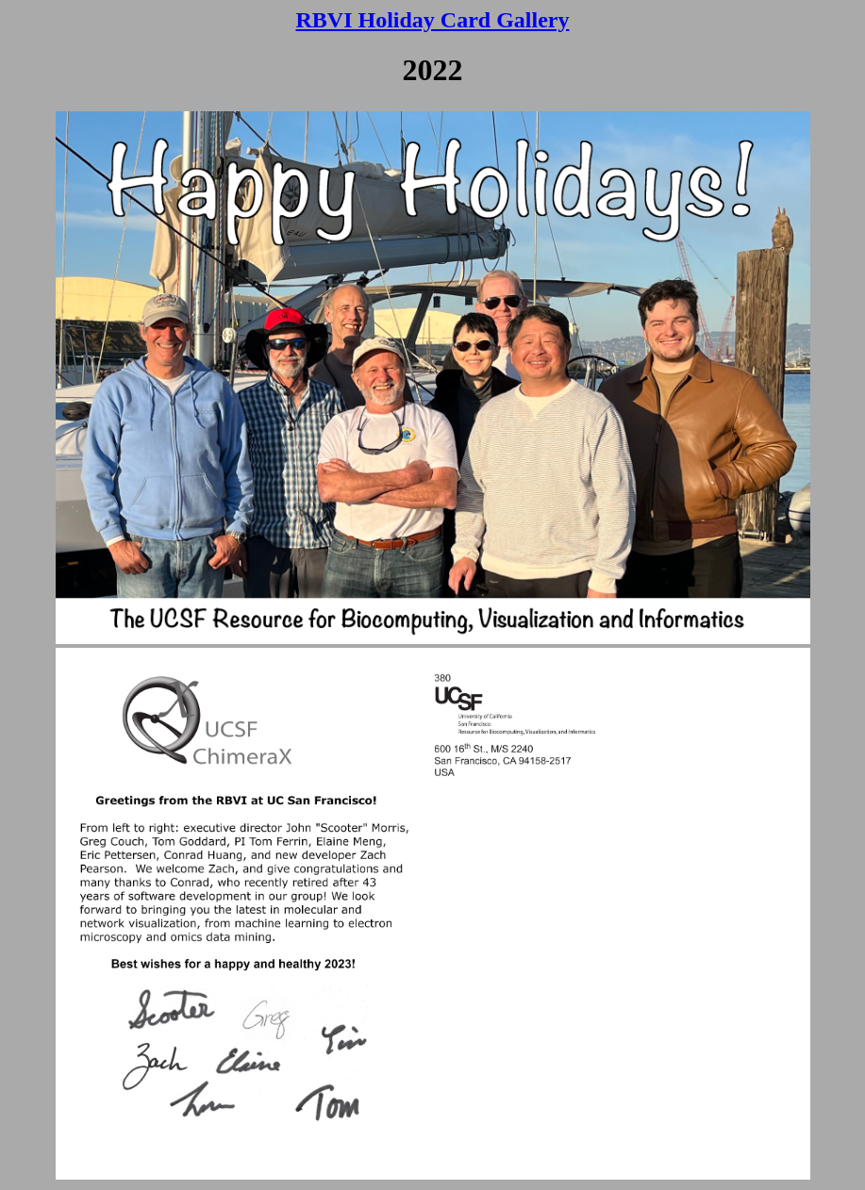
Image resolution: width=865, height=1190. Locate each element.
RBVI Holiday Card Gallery (432, 20)
